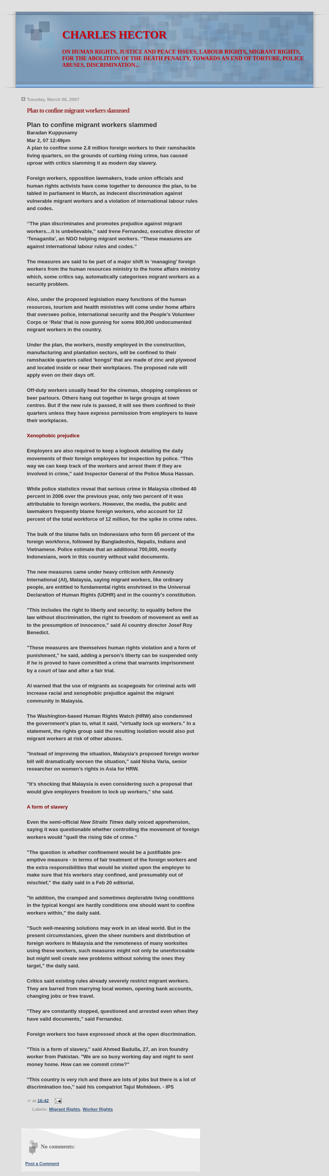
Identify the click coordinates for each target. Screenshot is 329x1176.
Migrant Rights (64, 1109)
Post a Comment (42, 1163)
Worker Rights (98, 1109)
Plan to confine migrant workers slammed (78, 110)
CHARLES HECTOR (114, 35)
